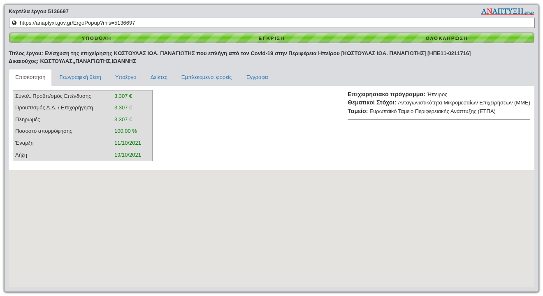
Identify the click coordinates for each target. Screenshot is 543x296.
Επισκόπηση (30, 77)
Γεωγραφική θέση (80, 77)
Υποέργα (126, 77)
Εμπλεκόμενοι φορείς (206, 77)
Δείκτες (159, 77)
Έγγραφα (257, 77)
